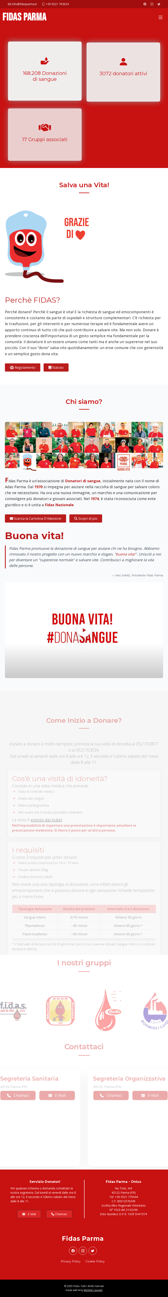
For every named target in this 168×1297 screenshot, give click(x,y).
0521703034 (87, 756)
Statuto (56, 367)
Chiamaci (112, 1095)
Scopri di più (85, 518)
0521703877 (147, 750)
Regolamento (22, 367)
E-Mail (55, 1095)
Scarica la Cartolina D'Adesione (35, 518)
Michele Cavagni (93, 1290)
